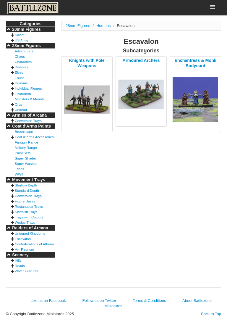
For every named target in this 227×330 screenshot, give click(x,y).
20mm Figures (26, 29)
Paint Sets (22, 153)
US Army (21, 40)
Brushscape (24, 131)
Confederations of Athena (34, 244)
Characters (23, 62)
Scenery (20, 254)
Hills (18, 260)
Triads (19, 169)
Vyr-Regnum (24, 249)
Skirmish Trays (26, 212)
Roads (20, 266)
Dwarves (21, 67)
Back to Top (211, 314)
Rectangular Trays (29, 206)
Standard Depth (27, 190)
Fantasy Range (26, 142)
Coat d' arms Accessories (34, 137)
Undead (21, 110)
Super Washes (26, 163)
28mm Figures (26, 45)
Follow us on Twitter (99, 300)
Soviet (19, 35)
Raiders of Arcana (29, 228)
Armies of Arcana (29, 115)
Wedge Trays (25, 222)
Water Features (26, 271)
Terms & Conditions (149, 300)
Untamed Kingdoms (30, 233)
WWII (19, 174)
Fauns (19, 78)
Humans (21, 83)
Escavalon (23, 239)
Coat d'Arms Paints (31, 126)
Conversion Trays (28, 121)
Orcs (18, 104)
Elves (19, 72)
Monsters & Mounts (30, 99)
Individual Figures (28, 88)
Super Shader (25, 158)
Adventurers (24, 51)
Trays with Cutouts (29, 217)
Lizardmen (23, 94)
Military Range (26, 147)
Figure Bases (25, 201)
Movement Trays (28, 179)
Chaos (20, 56)
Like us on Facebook (48, 300)
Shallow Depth (26, 185)
